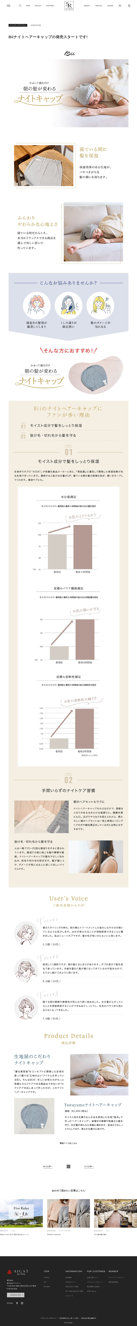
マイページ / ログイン (116, 1277)
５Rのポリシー (70, 1282)
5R (45, 1282)
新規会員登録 (113, 1282)
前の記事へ (48, 1166)
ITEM (28, 6)
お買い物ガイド (92, 1277)
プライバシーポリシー (95, 1282)
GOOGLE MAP (15, 1295)
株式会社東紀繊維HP (89, 1318)
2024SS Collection (54, 1234)
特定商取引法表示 (93, 1286)
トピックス (69, 1296)
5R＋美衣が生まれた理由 (74, 1291)
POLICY (38, 6)
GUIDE (110, 6)
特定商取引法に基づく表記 (68, 1318)
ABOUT (87, 6)
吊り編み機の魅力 (100, 1234)
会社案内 (68, 1277)
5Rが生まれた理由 (72, 1286)
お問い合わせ (91, 1291)
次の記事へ (89, 1166)
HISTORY (50, 6)
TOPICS (98, 6)
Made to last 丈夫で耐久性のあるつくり (14, 1234)
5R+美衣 (47, 1286)
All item (46, 1277)
